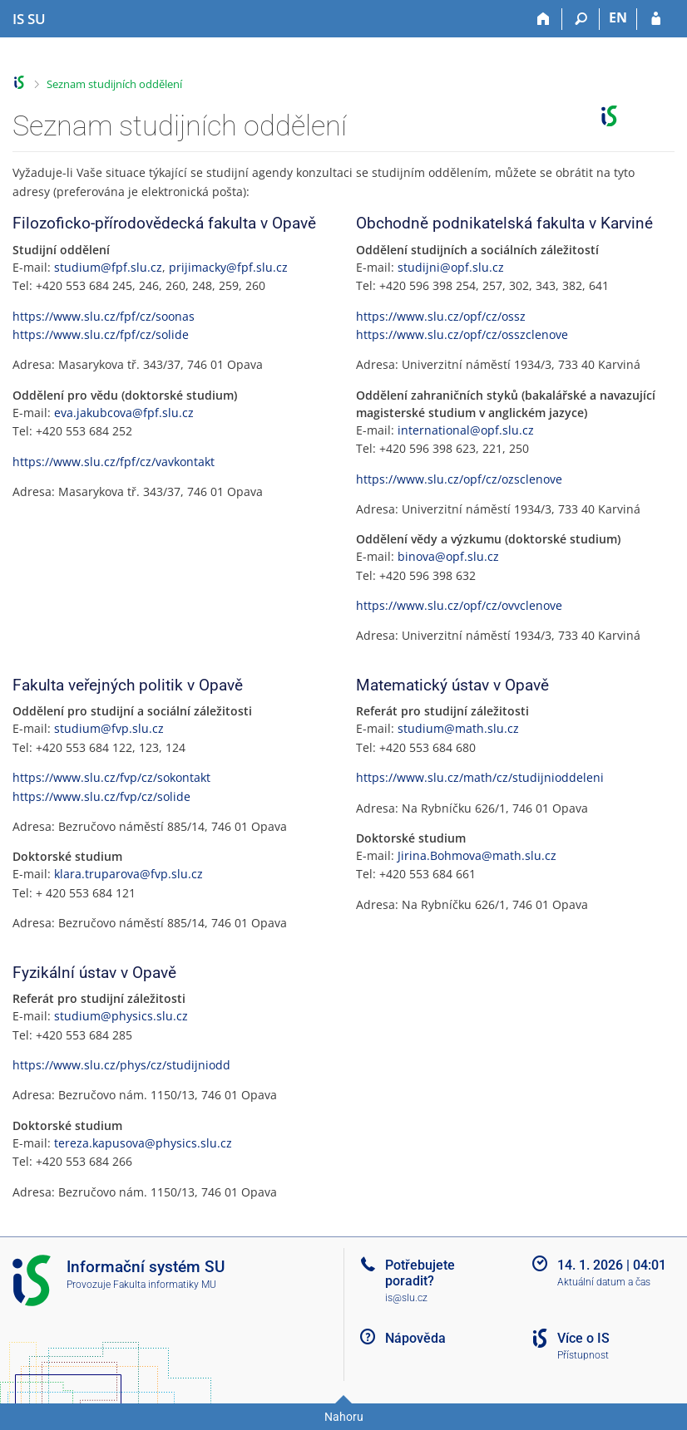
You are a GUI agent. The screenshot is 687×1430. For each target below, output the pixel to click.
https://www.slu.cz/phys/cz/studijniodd (121, 1065)
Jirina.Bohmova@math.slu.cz (477, 855)
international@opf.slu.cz (466, 430)
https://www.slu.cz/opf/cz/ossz (441, 316)
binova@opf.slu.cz (448, 556)
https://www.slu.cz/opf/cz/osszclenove (462, 334)
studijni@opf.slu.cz (451, 267)
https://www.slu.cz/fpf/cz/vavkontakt (113, 461)
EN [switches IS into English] (618, 17)
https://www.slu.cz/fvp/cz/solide (101, 796)
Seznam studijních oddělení (114, 83)
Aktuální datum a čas (603, 1282)
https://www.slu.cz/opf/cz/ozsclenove (459, 479)
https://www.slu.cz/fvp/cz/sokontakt (111, 777)
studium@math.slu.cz (458, 728)
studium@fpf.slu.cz (108, 267)
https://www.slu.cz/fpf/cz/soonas (103, 316)
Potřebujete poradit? (420, 1273)
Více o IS (583, 1338)
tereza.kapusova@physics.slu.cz (143, 1143)
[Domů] (543, 19)
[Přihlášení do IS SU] (656, 19)
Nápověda (415, 1338)
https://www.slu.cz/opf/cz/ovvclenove (459, 605)
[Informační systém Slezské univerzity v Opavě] (29, 19)
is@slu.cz (406, 1298)
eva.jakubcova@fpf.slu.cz (124, 412)
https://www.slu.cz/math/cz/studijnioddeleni (480, 777)
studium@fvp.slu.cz (109, 728)
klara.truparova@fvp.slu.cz (128, 874)
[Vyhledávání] (581, 19)
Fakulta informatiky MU (164, 1284)
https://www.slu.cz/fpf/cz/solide (100, 334)
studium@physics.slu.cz (121, 1016)
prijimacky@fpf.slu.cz (228, 267)
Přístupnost (583, 1355)
